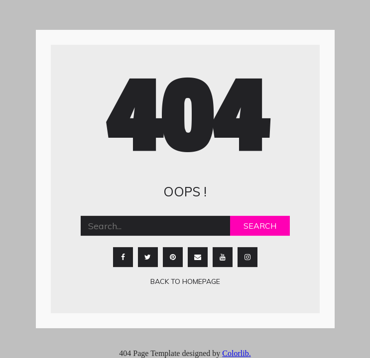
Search (260, 226)
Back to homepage (185, 281)
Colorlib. (236, 353)
